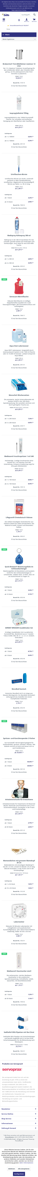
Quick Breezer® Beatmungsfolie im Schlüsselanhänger (19, 568)
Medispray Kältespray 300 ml (19, 235)
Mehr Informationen (26, 1163)
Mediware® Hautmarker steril (19, 971)
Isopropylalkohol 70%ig (19, 113)
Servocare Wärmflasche (19, 297)
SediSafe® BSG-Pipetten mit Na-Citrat (19, 1032)
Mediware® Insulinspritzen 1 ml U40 (19, 456)
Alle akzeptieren (23, 1169)
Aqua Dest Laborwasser (19, 346)
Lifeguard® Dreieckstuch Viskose (19, 517)
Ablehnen (11, 1169)
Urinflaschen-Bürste (19, 174)
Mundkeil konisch (19, 689)
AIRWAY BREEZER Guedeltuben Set (19, 628)
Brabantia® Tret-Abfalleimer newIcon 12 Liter (19, 65)
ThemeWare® (19, 1141)
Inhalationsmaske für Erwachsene (19, 800)
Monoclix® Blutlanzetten (19, 395)
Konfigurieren (19, 1174)
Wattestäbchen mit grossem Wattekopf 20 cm (19, 862)
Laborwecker (19, 922)
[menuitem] (34, 20)
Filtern (6, 35)
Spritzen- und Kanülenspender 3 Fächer (19, 738)
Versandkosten (9, 1137)
